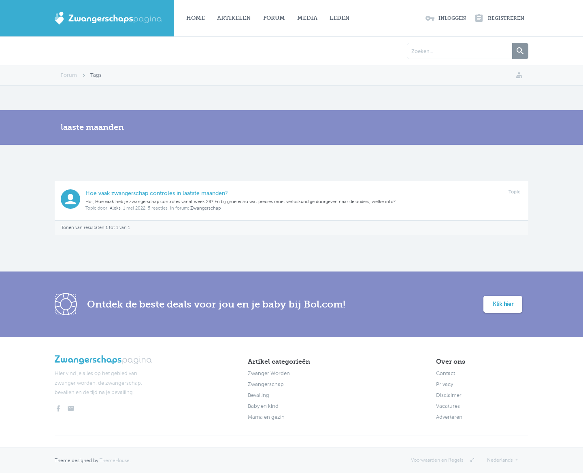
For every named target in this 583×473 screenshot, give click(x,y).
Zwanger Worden (269, 373)
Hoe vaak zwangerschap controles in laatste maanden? (156, 193)
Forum (274, 18)
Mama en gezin (266, 417)
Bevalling (258, 395)
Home (195, 18)
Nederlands (500, 460)
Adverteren (449, 417)
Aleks (115, 208)
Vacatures (448, 406)
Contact (445, 373)
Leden (340, 18)
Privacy (444, 384)
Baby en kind (263, 406)
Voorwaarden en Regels (437, 460)
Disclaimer (449, 395)
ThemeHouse (115, 460)
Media (307, 18)
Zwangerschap (205, 208)
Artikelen (234, 18)
